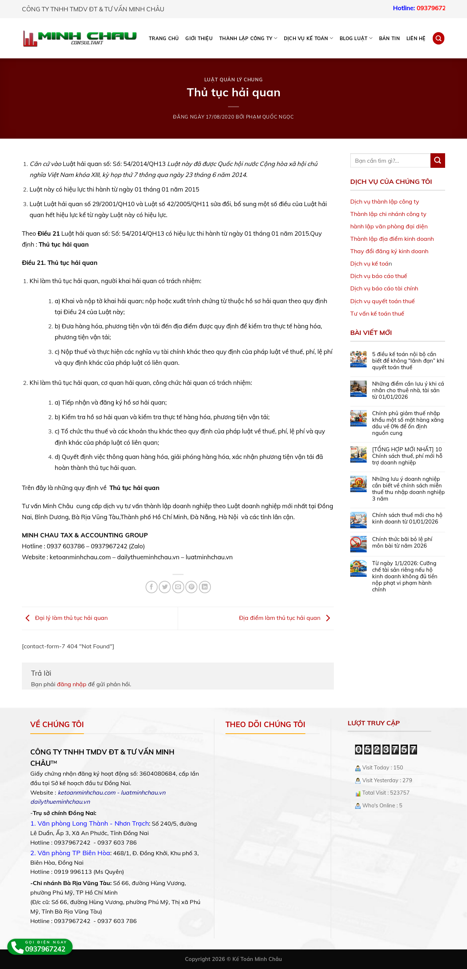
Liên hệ (416, 38)
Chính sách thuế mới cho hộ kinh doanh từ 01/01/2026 (407, 518)
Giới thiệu (199, 38)
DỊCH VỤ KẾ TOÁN (308, 38)
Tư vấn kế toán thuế (377, 313)
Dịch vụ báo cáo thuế (378, 275)
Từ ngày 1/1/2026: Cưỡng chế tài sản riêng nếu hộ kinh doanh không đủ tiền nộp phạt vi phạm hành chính (404, 576)
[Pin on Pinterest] (191, 587)
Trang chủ (164, 38)
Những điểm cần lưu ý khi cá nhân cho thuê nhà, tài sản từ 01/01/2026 (408, 390)
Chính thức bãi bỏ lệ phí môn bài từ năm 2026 (402, 542)
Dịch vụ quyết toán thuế (382, 301)
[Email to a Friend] (178, 587)
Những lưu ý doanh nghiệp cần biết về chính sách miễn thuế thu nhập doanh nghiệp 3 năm (408, 489)
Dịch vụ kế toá (369, 263)
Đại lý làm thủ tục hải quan (65, 617)
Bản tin (389, 38)
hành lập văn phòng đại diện (389, 226)
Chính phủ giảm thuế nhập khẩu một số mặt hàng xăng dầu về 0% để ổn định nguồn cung (408, 423)
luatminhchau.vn (143, 792)
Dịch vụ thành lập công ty (384, 201)
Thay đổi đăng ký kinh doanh (389, 251)
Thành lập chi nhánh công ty (388, 213)
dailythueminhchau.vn (60, 801)
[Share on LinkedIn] (205, 587)
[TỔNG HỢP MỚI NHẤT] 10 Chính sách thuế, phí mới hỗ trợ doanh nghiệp (407, 456)
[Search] (438, 38)
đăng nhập (71, 684)
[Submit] (438, 160)
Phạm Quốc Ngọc (270, 117)
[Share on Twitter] (165, 587)
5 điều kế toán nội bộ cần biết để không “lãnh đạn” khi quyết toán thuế (408, 361)
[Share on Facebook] (152, 587)
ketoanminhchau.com (86, 792)
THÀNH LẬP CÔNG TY (248, 38)
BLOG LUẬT (356, 38)
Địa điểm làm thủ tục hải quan (286, 617)
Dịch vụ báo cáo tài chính (384, 288)
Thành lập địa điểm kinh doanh (392, 238)
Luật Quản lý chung (233, 79)
